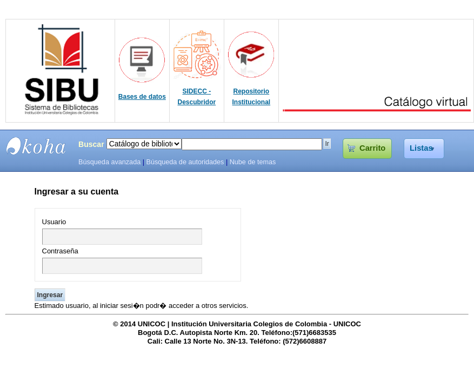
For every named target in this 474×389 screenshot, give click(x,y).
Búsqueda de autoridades (185, 162)
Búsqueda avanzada (109, 162)
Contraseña (60, 251)
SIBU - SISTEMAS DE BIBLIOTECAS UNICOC (36, 146)
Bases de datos (142, 96)
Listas (421, 148)
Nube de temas (253, 162)
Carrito (372, 148)
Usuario (54, 222)
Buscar (91, 144)
